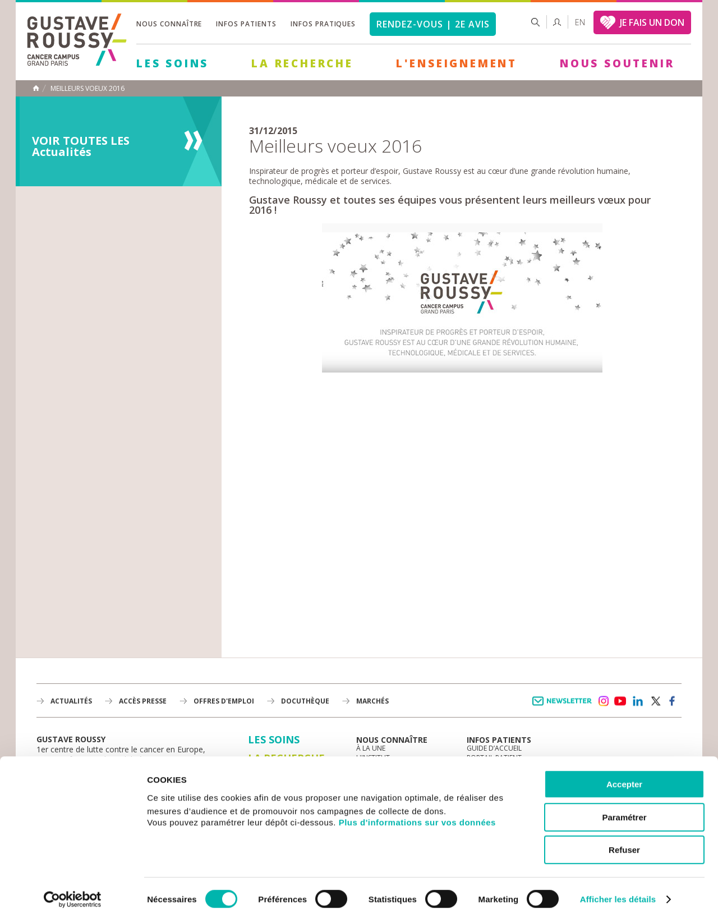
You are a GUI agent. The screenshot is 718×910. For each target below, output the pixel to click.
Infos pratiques (323, 24)
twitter (655, 701)
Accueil (36, 88)
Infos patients (246, 24)
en (580, 22)
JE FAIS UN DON (652, 22)
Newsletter (564, 706)
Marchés (372, 701)
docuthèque (305, 701)
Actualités (71, 701)
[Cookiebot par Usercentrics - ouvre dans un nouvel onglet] (73, 888)
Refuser (624, 838)
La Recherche (302, 63)
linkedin (638, 701)
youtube (620, 701)
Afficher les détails (618, 888)
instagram (603, 701)
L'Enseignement (456, 63)
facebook (672, 701)
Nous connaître (169, 24)
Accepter (624, 773)
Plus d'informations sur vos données (417, 810)
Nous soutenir (617, 63)
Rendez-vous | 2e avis (432, 24)
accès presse (143, 701)
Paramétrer (624, 806)
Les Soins (172, 63)
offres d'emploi (224, 701)
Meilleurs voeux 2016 (87, 88)
